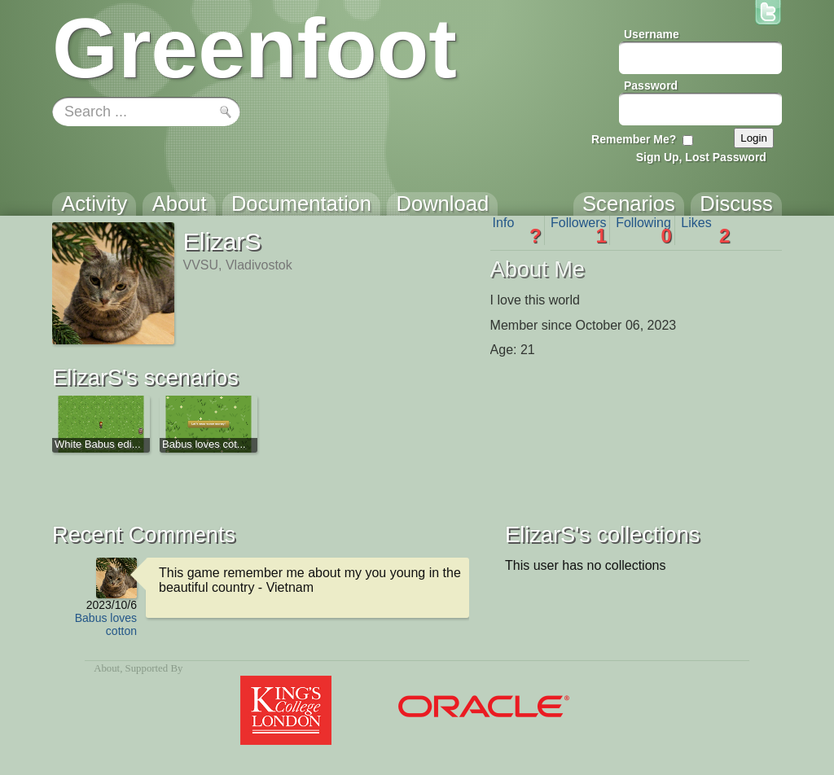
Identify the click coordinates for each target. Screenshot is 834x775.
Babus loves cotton (106, 624)
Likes (705, 230)
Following (644, 230)
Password (651, 85)
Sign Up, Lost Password (701, 157)
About (107, 668)
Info (517, 230)
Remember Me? (633, 139)
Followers (579, 230)
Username (651, 34)
